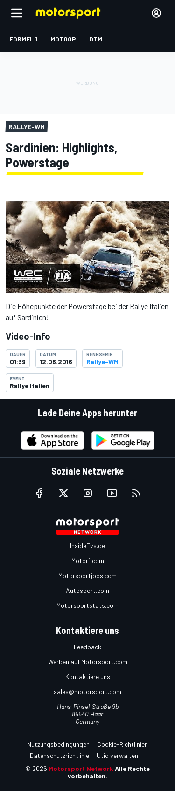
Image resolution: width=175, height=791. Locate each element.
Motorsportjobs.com (87, 575)
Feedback (87, 647)
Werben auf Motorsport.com (87, 662)
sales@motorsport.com (87, 691)
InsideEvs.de (87, 546)
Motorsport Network (81, 768)
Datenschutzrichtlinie (59, 755)
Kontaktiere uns (87, 677)
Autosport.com (87, 590)
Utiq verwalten (117, 755)
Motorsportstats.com (87, 605)
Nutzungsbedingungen (58, 744)
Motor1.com (87, 560)
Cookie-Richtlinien (122, 744)
